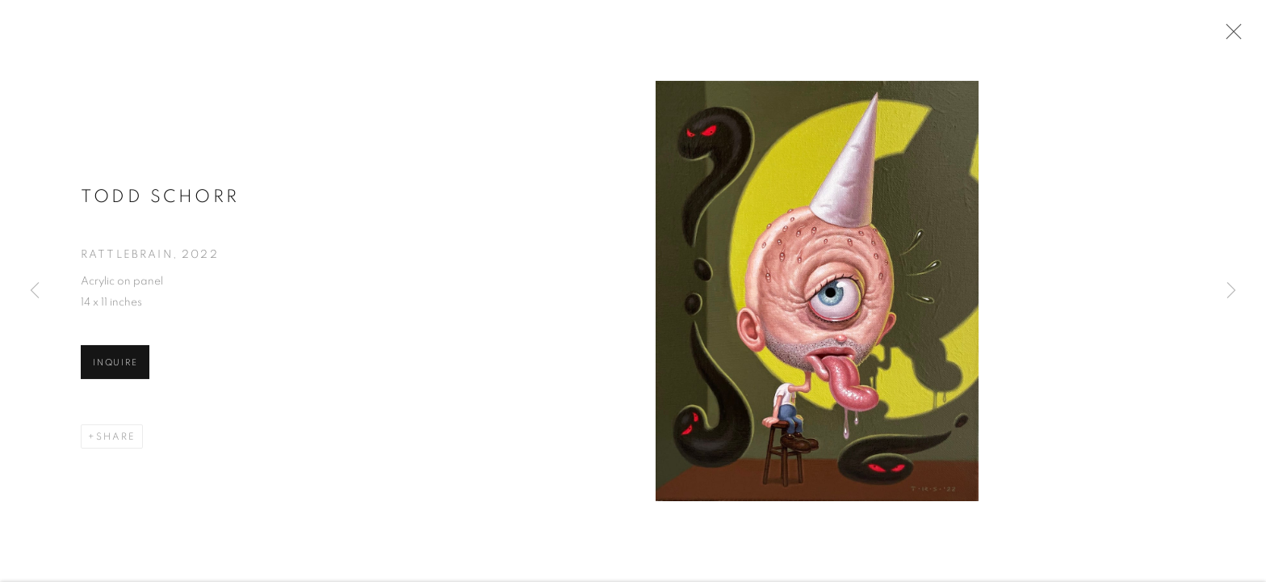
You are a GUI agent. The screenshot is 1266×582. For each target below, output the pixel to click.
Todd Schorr (160, 198)
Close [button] (1230, 36)
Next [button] (1231, 291)
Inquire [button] (115, 364)
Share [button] (116, 438)
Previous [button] (34, 291)
